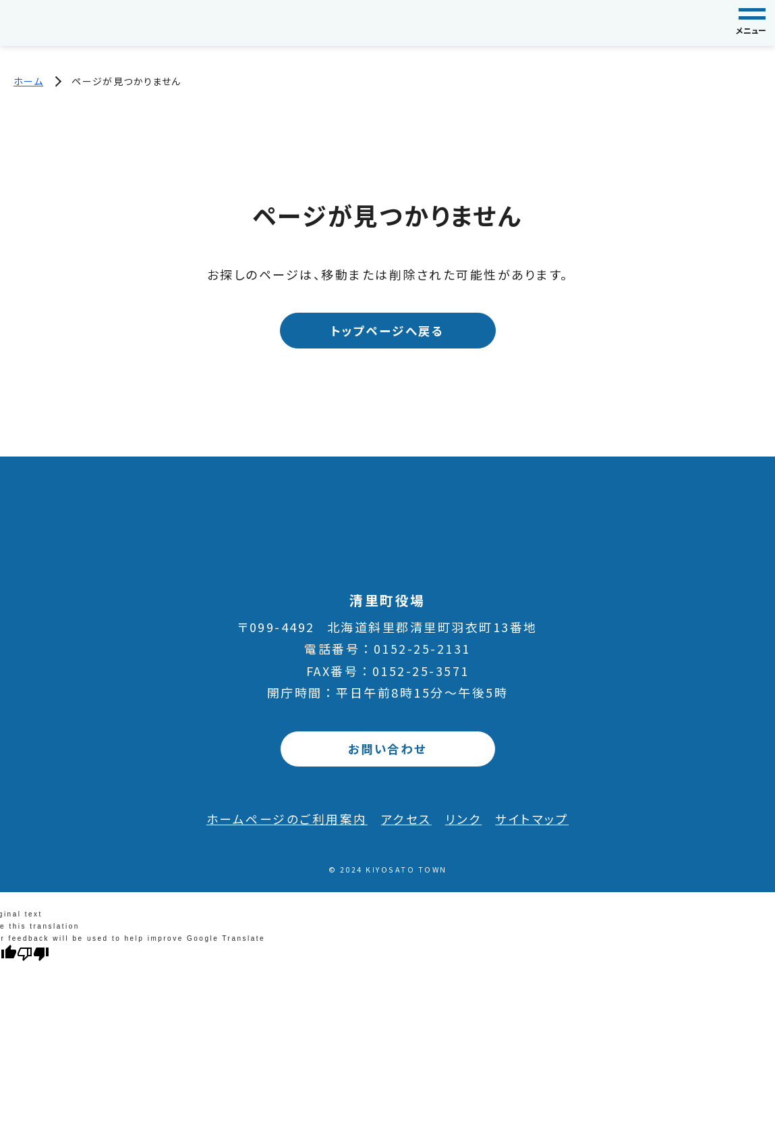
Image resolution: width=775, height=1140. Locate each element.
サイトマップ (532, 819)
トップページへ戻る (387, 331)
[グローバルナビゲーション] (752, 23)
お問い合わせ (387, 749)
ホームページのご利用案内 (287, 819)
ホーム (28, 81)
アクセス (406, 819)
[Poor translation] (33, 953)
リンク (463, 819)
